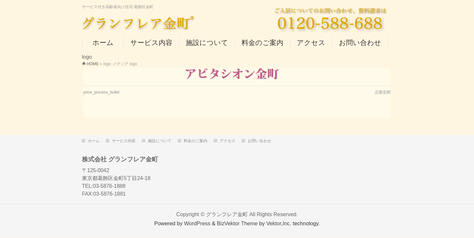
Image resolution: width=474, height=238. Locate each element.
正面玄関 (382, 92)
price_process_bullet (101, 92)
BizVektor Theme (237, 223)
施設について (159, 141)
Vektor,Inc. (279, 223)
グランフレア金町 (227, 214)
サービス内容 (123, 141)
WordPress (197, 223)
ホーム (94, 141)
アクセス (227, 141)
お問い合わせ (259, 141)
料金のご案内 (195, 141)
